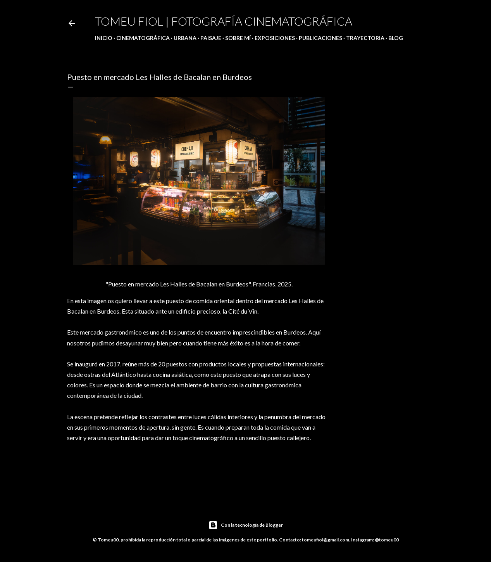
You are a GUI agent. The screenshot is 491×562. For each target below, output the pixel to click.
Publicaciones (320, 38)
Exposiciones (275, 38)
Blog (395, 38)
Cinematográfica (143, 38)
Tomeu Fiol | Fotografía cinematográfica (223, 21)
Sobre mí (238, 38)
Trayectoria (365, 38)
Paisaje (210, 38)
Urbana (185, 38)
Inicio (103, 38)
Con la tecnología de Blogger (245, 525)
